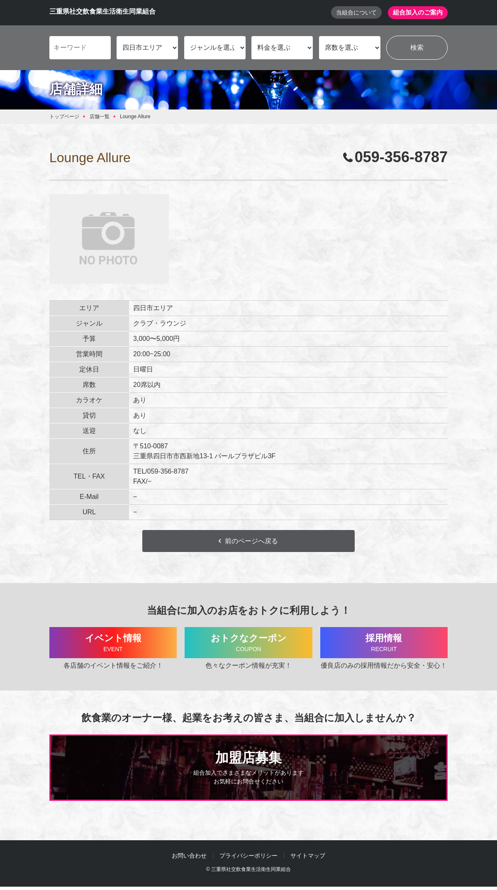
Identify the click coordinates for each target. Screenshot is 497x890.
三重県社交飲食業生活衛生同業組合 (102, 11)
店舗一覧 (100, 117)
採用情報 (383, 645)
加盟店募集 (248, 771)
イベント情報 (113, 645)
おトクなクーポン (248, 645)
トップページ (64, 117)
